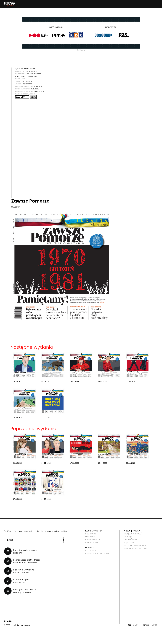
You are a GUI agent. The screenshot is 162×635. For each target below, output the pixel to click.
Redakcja (90, 533)
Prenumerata (92, 542)
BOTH (137, 625)
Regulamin (91, 550)
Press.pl (128, 536)
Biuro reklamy (93, 539)
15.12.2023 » (35, 89)
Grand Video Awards (135, 548)
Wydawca (91, 536)
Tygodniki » (27, 81)
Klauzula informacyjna (97, 553)
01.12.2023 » (39, 91)
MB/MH (155, 625)
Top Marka (129, 542)
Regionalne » (27, 84)
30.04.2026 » (39, 86)
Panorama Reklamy (135, 545)
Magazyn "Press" (133, 533)
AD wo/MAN (130, 539)
